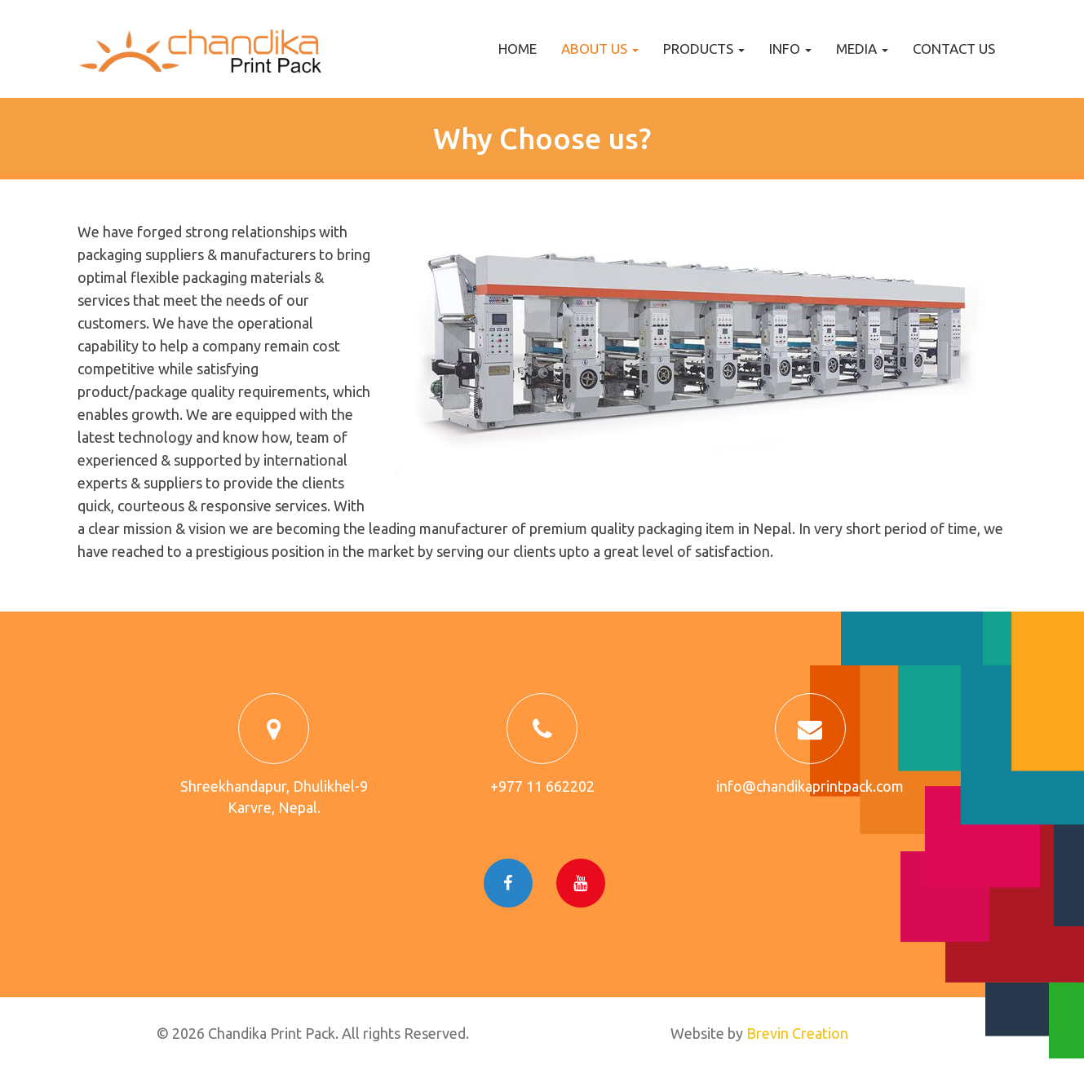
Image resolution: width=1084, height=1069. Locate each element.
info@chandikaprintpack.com (810, 786)
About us (600, 48)
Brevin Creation (797, 1033)
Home (517, 48)
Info (790, 48)
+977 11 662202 (542, 786)
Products (704, 48)
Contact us (954, 48)
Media (862, 48)
